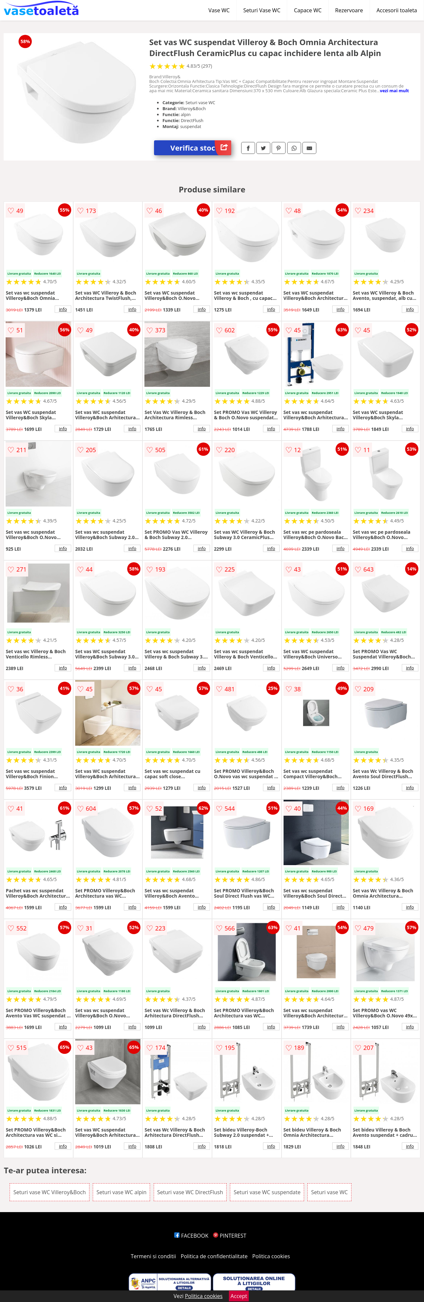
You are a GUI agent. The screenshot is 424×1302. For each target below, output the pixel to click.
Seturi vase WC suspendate (267, 1192)
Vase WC (219, 10)
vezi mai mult (394, 91)
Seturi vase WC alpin (121, 1192)
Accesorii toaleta (397, 10)
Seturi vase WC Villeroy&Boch (49, 1192)
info (63, 309)
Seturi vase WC (329, 1192)
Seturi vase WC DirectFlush (190, 1192)
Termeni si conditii (153, 1256)
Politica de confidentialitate (214, 1256)
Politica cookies (271, 1256)
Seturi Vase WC (261, 10)
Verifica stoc (200, 147)
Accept (239, 1296)
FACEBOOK (191, 1235)
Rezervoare (349, 10)
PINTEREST (229, 1235)
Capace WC (307, 10)
